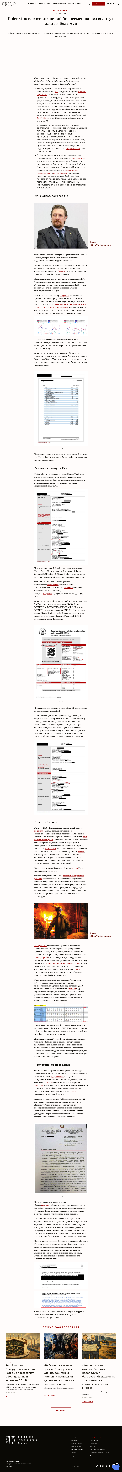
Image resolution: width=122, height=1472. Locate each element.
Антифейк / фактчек (77, 1449)
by (108, 4)
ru (111, 4)
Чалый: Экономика (59, 4)
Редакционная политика (97, 1449)
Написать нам (75, 1466)
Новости (73, 1453)
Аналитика (32, 4)
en (114, 4)
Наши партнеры (94, 1443)
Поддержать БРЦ (95, 1437)
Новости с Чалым (74, 4)
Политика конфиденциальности (99, 1453)
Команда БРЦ (94, 1440)
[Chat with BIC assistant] (115, 1465)
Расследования (44, 4)
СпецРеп (73, 1456)
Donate (98, 4)
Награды (92, 1446)
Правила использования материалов (101, 1456)
